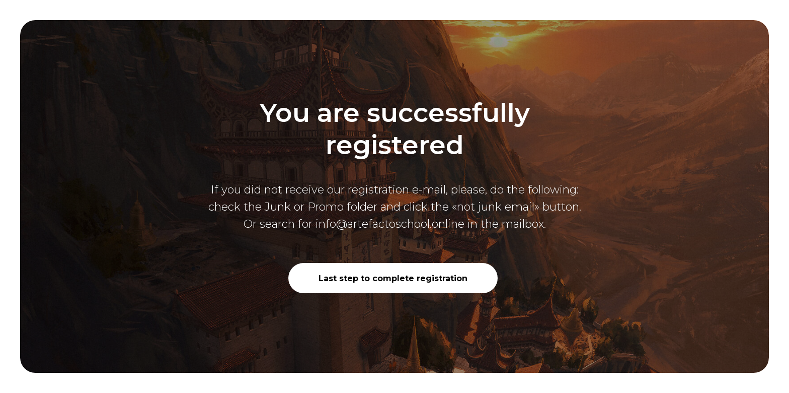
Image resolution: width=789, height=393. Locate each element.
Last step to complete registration (393, 278)
